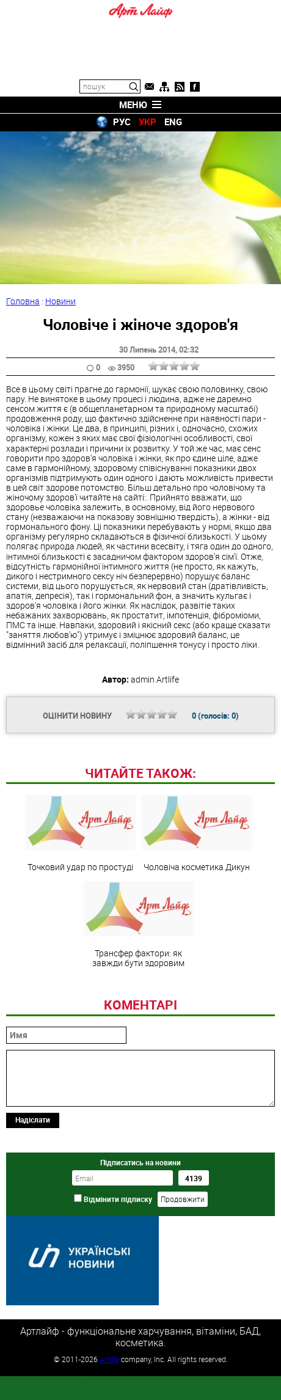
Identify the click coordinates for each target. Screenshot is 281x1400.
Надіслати (32, 1203)
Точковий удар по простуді (81, 917)
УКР (147, 121)
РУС (122, 121)
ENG (173, 121)
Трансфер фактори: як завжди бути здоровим (139, 1008)
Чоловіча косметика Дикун (197, 917)
